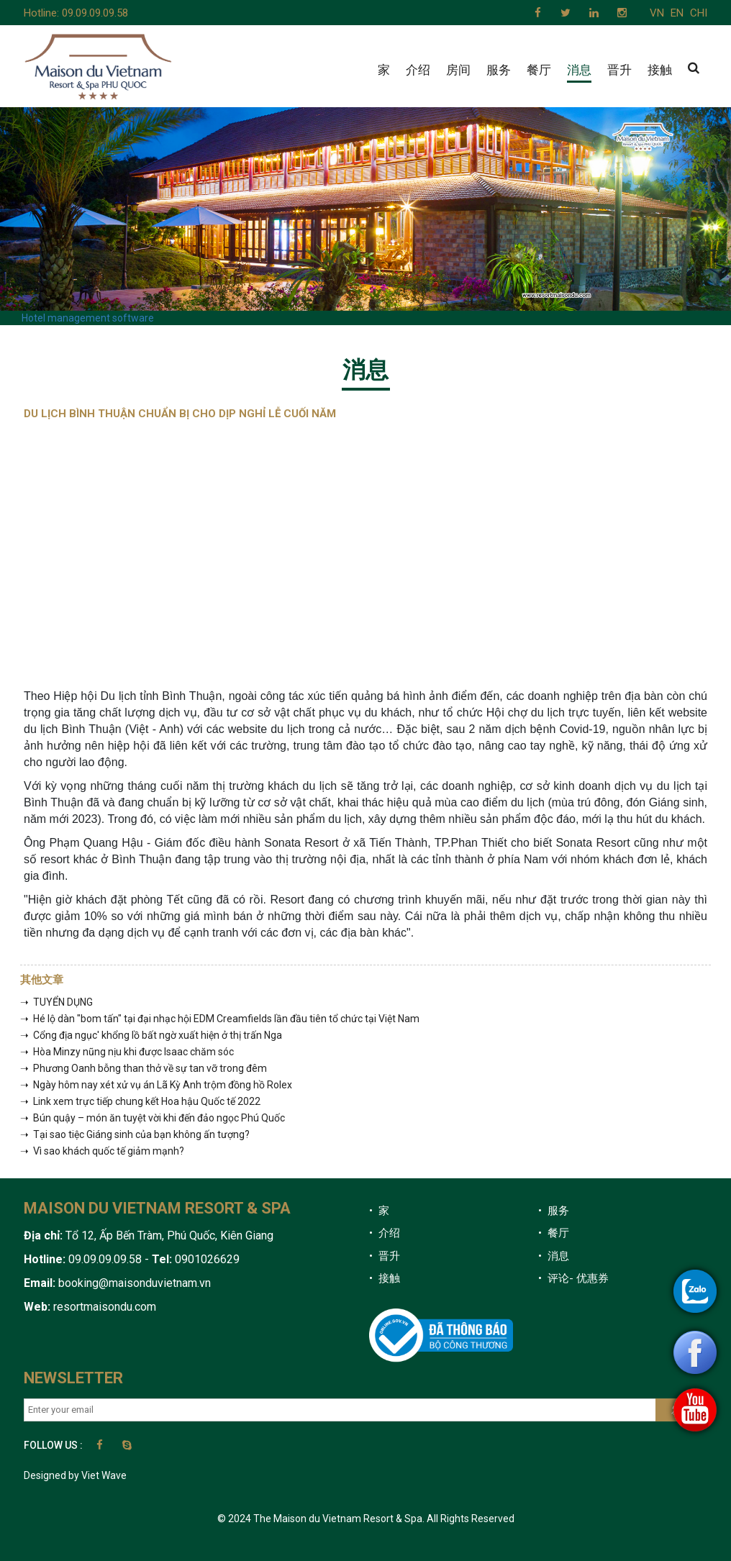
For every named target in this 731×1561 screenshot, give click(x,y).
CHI (698, 12)
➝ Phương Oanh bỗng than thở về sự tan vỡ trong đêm (143, 1068)
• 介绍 (384, 1232)
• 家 (379, 1210)
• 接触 (384, 1278)
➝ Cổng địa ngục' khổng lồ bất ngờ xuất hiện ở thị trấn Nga (151, 1035)
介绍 (418, 70)
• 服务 (553, 1210)
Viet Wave (104, 1475)
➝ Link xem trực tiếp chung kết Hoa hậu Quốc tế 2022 (140, 1101)
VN (657, 12)
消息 (579, 70)
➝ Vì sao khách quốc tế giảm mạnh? (102, 1151)
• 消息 (553, 1256)
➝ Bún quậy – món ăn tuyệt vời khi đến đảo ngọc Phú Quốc (152, 1118)
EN (677, 12)
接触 (660, 70)
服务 (498, 70)
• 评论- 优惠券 (573, 1278)
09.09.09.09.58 (95, 12)
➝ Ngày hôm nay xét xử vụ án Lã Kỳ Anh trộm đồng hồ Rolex (156, 1085)
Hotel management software (88, 318)
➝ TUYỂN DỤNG (56, 1002)
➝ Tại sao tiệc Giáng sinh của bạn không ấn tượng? (135, 1134)
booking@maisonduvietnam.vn (134, 1283)
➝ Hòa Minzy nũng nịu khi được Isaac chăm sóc (127, 1051)
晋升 (619, 70)
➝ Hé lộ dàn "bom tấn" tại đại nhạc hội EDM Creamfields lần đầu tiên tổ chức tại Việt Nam (219, 1018)
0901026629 (206, 1259)
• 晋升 (384, 1256)
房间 (458, 70)
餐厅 (539, 70)
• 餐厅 (553, 1232)
